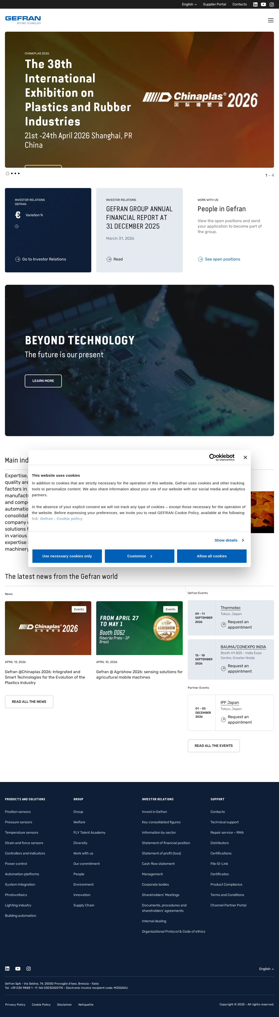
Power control (16, 864)
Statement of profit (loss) (161, 853)
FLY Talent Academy (89, 832)
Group (78, 812)
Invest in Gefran (154, 812)
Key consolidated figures (161, 822)
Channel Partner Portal (228, 905)
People (78, 874)
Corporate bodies (155, 884)
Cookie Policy (41, 1004)
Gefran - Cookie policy (61, 519)
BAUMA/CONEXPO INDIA (243, 646)
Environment (83, 884)
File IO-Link (219, 864)
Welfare (79, 822)
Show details (226, 540)
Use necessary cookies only (67, 556)
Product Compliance (226, 884)
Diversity (80, 843)
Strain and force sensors (24, 843)
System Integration (20, 884)
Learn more (43, 381)
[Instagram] (270, 4)
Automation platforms (22, 874)
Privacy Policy (15, 1004)
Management (152, 874)
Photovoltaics (16, 895)
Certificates (219, 874)
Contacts (239, 4)
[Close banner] (245, 457)
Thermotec (231, 607)
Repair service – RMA (227, 832)
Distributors (219, 843)
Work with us (83, 853)
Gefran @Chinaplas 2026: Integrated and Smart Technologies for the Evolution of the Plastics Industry (45, 677)
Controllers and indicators (25, 853)
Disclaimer (64, 1004)
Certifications (221, 853)
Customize (139, 556)
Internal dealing (154, 921)
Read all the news (29, 702)
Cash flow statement (158, 864)
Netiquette (85, 1004)
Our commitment (86, 864)
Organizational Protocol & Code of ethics (173, 931)
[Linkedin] (254, 4)
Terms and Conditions (227, 895)
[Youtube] (262, 4)
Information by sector (159, 832)
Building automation (20, 916)
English (187, 4)
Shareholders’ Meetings (160, 895)
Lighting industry (18, 905)
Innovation (81, 895)
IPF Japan (230, 702)
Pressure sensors (18, 822)
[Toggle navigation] (271, 20)
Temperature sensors (21, 832)
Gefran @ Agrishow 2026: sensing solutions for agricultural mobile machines (139, 674)
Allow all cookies (212, 556)
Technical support (224, 822)
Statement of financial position (166, 843)
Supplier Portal (214, 4)
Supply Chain (83, 905)
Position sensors (18, 812)
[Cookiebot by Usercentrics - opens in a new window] (212, 457)
